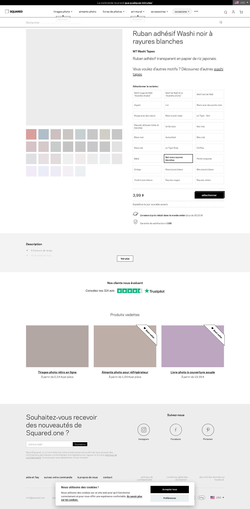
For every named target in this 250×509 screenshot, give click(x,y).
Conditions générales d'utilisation (177, 478)
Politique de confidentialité (145, 478)
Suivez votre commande (58, 477)
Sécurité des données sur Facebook (212, 478)
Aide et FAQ (32, 477)
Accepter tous (169, 489)
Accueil (30, 23)
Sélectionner (209, 195)
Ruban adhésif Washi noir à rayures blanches (173, 36)
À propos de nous (87, 477)
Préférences (169, 498)
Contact (107, 477)
